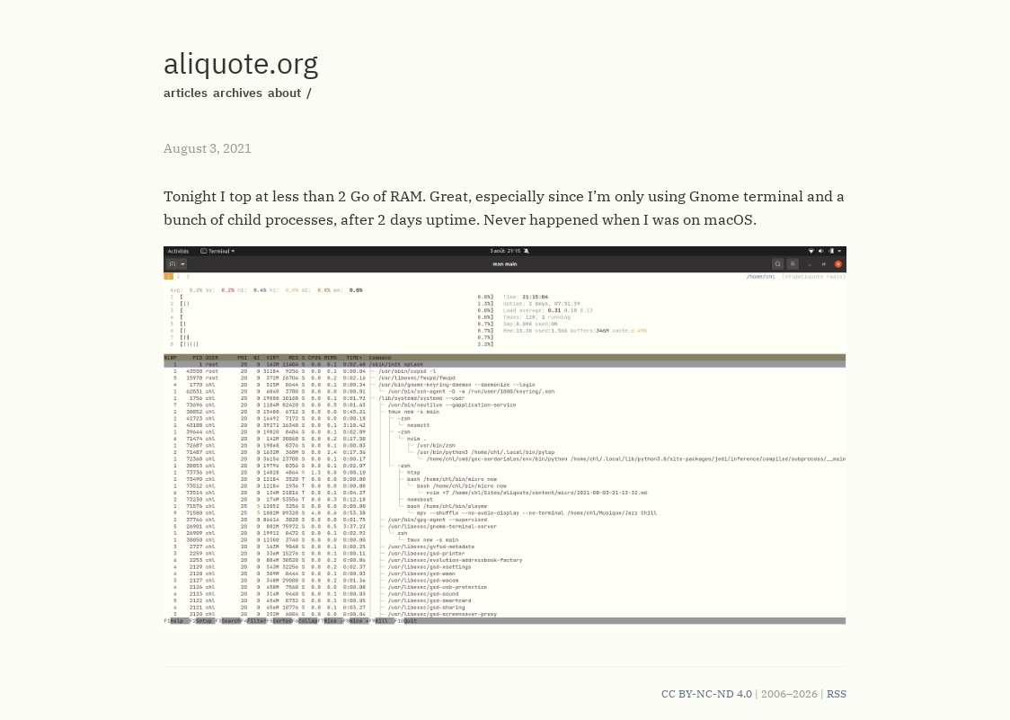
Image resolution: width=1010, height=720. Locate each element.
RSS (836, 693)
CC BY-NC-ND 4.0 (706, 693)
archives (237, 92)
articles (186, 92)
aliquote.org (241, 63)
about (284, 92)
